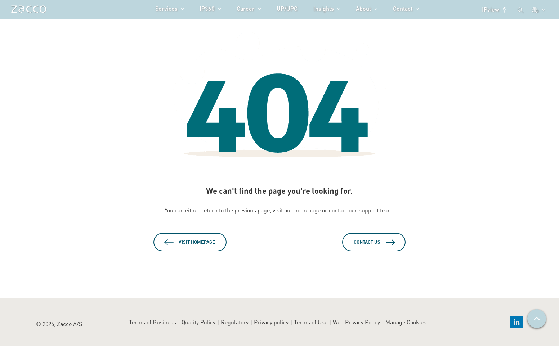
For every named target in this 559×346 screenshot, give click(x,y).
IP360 (207, 8)
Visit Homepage (197, 242)
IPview (494, 9)
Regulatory (235, 322)
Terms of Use (310, 322)
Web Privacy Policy (356, 322)
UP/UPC (287, 8)
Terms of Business (152, 322)
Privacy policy (271, 322)
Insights (323, 8)
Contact (402, 8)
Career (246, 8)
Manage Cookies (405, 322)
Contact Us (367, 242)
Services (166, 8)
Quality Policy (198, 322)
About (363, 8)
